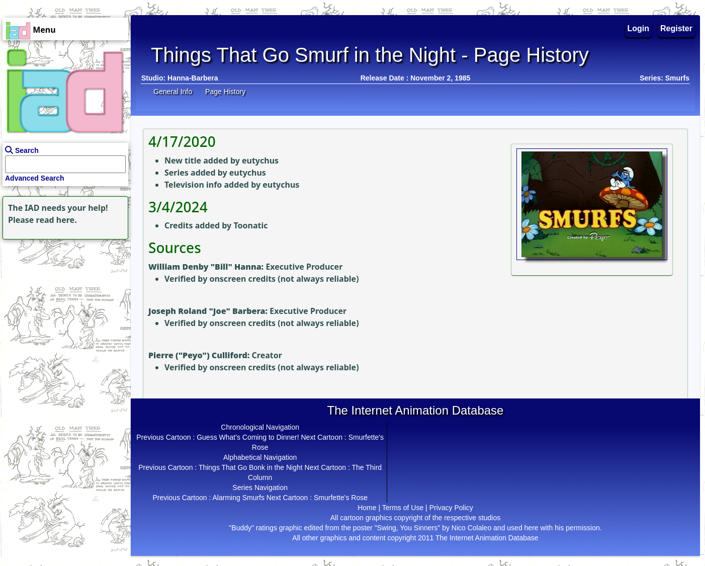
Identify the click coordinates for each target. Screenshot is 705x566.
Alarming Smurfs (239, 498)
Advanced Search (34, 178)
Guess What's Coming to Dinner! (248, 437)
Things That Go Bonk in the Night (251, 467)
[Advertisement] (63, 305)
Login (639, 28)
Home (367, 508)
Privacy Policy (451, 508)
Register (676, 28)
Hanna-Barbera (192, 78)
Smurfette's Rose (341, 498)
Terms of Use (402, 508)
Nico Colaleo (471, 528)
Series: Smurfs (664, 78)
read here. (56, 219)
